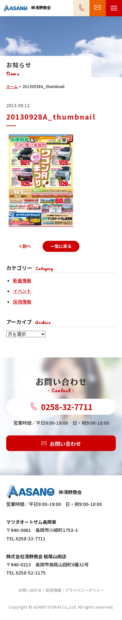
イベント (22, 291)
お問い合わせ (61, 443)
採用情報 (22, 301)
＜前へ (24, 246)
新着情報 (22, 280)
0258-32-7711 (61, 406)
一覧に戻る (61, 246)
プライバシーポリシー (84, 590)
